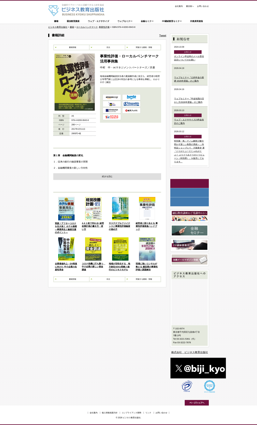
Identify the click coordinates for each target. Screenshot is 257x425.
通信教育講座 (73, 21)
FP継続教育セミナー (172, 21)
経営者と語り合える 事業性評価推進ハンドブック (147, 226)
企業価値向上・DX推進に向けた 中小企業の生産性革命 (66, 266)
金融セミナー (147, 21)
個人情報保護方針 (110, 413)
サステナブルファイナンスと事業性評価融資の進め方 (119, 226)
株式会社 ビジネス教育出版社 (189, 352)
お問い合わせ (203, 6)
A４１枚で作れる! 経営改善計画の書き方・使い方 (93, 226)
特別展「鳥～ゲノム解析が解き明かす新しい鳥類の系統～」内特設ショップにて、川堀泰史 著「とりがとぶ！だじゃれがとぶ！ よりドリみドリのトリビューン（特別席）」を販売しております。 (189, 151)
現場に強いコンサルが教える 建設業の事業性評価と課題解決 (147, 266)
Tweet (162, 35)
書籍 (56, 21)
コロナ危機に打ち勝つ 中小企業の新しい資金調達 (93, 266)
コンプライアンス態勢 (131, 413)
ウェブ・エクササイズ (98, 21)
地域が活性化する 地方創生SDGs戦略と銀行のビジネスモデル (119, 266)
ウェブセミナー (125, 21)
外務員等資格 (196, 21)
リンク (148, 413)
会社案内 (179, 6)
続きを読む (107, 176)
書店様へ (190, 6)
